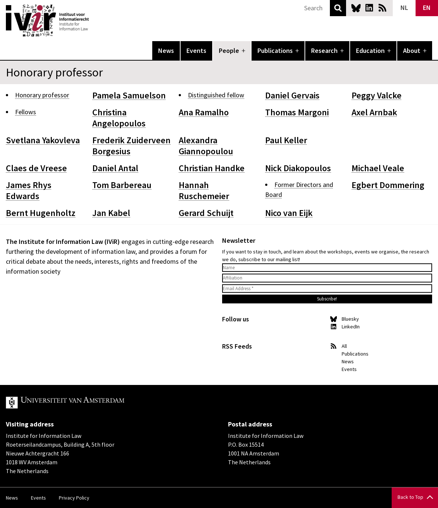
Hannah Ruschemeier (204, 190)
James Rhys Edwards (28, 190)
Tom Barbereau (122, 185)
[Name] (327, 267)
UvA (91, 402)
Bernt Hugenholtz (40, 213)
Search (338, 8)
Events (196, 50)
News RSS (382, 8)
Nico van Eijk (289, 213)
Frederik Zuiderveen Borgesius (131, 145)
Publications (275, 50)
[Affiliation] (327, 278)
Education (370, 50)
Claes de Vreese (36, 168)
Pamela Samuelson (129, 95)
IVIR (94, 20)
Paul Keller (286, 140)
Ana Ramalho (204, 112)
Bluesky (356, 8)
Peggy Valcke (377, 95)
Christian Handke (212, 168)
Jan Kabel (111, 213)
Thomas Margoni (297, 112)
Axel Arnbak (374, 112)
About (411, 50)
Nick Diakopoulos (298, 168)
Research (324, 50)
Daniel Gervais (292, 95)
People (229, 50)
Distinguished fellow (216, 95)
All (344, 346)
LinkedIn (369, 8)
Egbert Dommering (388, 185)
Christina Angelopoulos (119, 118)
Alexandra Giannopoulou (206, 145)
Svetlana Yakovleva (43, 140)
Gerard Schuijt (206, 213)
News (166, 50)
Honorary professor (42, 95)
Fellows (25, 112)
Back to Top (410, 497)
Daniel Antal (115, 168)
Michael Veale (378, 168)
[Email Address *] (327, 288)
